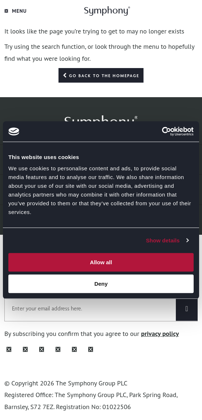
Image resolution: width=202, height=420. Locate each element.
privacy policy (160, 333)
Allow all (101, 262)
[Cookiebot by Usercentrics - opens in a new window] (162, 131)
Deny (101, 284)
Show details (163, 240)
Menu (15, 11)
